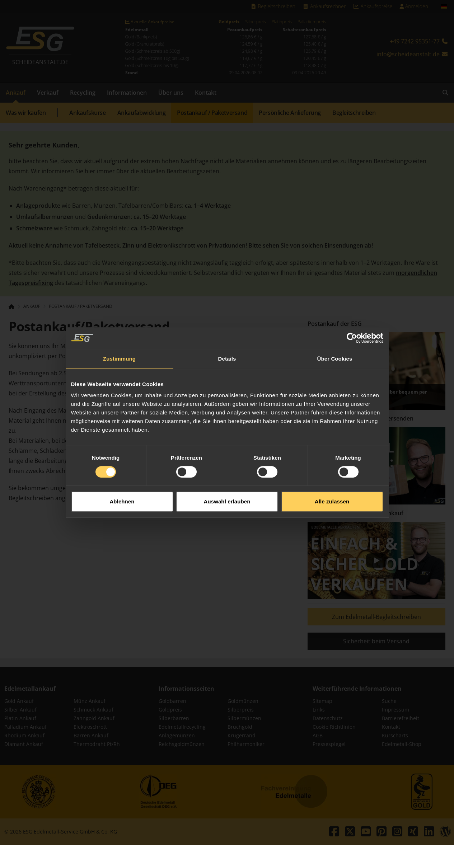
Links (319, 709)
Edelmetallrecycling (182, 726)
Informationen (127, 93)
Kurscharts (395, 735)
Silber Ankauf (20, 709)
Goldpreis (229, 22)
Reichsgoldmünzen (182, 744)
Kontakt (205, 93)
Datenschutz (328, 718)
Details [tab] (227, 341)
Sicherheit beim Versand (376, 641)
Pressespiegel (329, 744)
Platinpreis (281, 22)
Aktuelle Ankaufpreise (149, 22)
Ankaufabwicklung (141, 113)
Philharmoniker (246, 744)
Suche (389, 701)
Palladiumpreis (312, 22)
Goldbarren (172, 701)
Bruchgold (240, 726)
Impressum (395, 709)
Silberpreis (255, 22)
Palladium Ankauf (25, 726)
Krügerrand (242, 735)
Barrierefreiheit (400, 718)
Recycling (82, 93)
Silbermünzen (244, 718)
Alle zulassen (332, 484)
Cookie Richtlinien (334, 726)
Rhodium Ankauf (24, 735)
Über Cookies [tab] (334, 341)
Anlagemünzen (177, 735)
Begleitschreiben (272, 6)
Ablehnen (121, 484)
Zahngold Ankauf (94, 718)
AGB (318, 735)
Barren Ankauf (91, 735)
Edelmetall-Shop (401, 744)
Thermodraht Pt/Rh (97, 744)
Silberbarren (174, 718)
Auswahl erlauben (227, 484)
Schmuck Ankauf (93, 709)
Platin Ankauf (20, 718)
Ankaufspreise (372, 6)
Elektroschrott (90, 726)
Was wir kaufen (26, 113)
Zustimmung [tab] (119, 341)
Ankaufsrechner (324, 6)
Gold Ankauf (19, 701)
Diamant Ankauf (23, 744)
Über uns (170, 93)
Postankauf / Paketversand (212, 113)
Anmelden (413, 6)
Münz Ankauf (90, 701)
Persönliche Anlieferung (290, 113)
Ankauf (15, 93)
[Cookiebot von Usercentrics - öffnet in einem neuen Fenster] (351, 320)
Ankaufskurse (87, 113)
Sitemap (322, 701)
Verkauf (47, 93)
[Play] (376, 560)
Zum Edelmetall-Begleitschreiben (376, 617)
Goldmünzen (243, 701)
